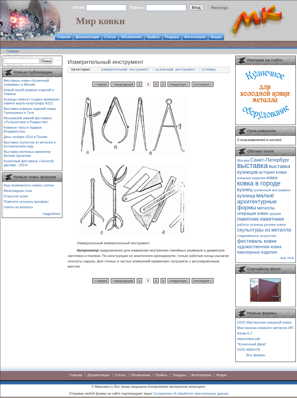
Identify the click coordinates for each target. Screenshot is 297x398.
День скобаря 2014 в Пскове (25, 137)
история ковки (273, 172)
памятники (272, 219)
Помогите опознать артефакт (26, 201)
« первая (100, 84)
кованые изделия (251, 178)
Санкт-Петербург (269, 160)
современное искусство (256, 236)
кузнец (245, 189)
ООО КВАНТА (248, 349)
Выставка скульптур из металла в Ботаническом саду (30, 144)
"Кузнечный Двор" (251, 344)
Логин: (79, 7)
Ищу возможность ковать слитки (29, 185)
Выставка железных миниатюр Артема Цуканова (27, 153)
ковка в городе (258, 183)
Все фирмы (255, 355)
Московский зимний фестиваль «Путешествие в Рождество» (28, 120)
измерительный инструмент (125, 69)
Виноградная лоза (18, 190)
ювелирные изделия (257, 252)
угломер (209, 69)
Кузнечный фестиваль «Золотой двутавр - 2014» (29, 163)
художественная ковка (259, 246)
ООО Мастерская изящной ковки (264, 322)
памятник (248, 219)
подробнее (51, 213)
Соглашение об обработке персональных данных (190, 393)
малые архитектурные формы (257, 201)
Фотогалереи (194, 37)
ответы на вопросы (18, 207)
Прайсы (153, 37)
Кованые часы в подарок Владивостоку (23, 129)
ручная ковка (275, 224)
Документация (87, 37)
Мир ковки (100, 20)
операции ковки (252, 213)
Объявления (131, 37)
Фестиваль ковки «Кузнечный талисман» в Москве (26, 82)
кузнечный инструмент (175, 69)
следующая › (178, 84)
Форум (216, 37)
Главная (63, 37)
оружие (275, 213)
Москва (243, 160)
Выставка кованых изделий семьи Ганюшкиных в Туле (30, 110)
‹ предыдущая (123, 84)
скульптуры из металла (264, 229)
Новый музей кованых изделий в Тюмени (29, 92)
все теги (287, 258)
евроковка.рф (248, 338)
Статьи (110, 37)
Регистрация (223, 7)
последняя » (203, 84)
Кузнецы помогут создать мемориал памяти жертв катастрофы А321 (31, 101)
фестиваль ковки (256, 241)
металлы (266, 208)
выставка (252, 165)
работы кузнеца (250, 224)
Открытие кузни (16, 196)
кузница (246, 195)
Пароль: (137, 7)
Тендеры (172, 37)
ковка (271, 177)
